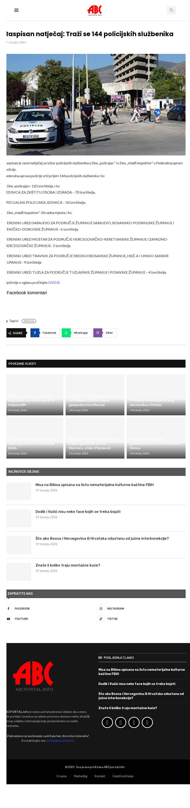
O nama (61, 776)
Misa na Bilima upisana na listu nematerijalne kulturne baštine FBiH (95, 485)
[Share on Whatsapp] (76, 332)
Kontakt (100, 776)
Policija (29, 321)
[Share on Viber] (104, 332)
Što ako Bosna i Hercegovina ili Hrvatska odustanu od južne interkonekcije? (102, 538)
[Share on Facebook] (45, 332)
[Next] (181, 364)
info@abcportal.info (60, 740)
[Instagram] (141, 609)
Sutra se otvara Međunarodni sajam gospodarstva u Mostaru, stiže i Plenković (93, 443)
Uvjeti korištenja (123, 776)
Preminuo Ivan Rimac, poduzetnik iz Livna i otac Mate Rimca (155, 443)
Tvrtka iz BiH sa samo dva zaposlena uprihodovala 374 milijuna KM (31, 400)
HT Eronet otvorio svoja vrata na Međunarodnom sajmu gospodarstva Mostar (93, 400)
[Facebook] (48, 609)
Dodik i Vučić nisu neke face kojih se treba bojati (78, 512)
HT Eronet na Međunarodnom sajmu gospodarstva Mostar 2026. (31, 443)
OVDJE (54, 282)
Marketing (80, 776)
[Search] (171, 10)
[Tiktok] (141, 619)
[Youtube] (48, 619)
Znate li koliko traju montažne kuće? (68, 565)
